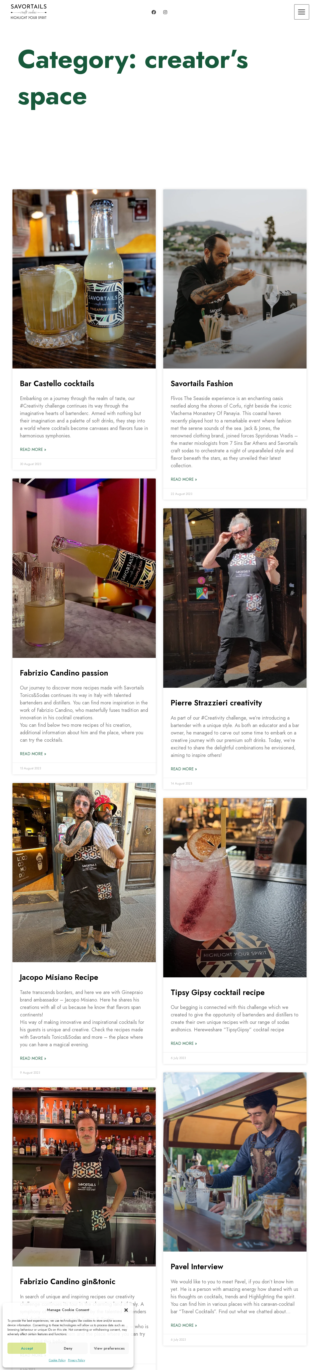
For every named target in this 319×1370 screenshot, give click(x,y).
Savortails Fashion (203, 383)
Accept (27, 1348)
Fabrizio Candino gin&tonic (69, 1281)
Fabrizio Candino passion (65, 673)
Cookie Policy (57, 1360)
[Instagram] (165, 12)
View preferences (109, 1348)
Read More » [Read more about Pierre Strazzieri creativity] (184, 769)
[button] (126, 1310)
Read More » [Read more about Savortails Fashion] (184, 479)
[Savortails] (28, 12)
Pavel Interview (198, 1266)
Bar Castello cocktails (58, 383)
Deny (68, 1348)
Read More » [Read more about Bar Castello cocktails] (33, 449)
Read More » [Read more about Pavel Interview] (184, 1325)
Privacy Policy (76, 1360)
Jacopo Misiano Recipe (61, 977)
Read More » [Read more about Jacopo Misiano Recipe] (33, 1058)
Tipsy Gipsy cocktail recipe (219, 992)
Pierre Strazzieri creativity (218, 702)
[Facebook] (154, 12)
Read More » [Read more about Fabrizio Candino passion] (33, 754)
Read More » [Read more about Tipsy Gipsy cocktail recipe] (184, 1043)
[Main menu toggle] (302, 12)
